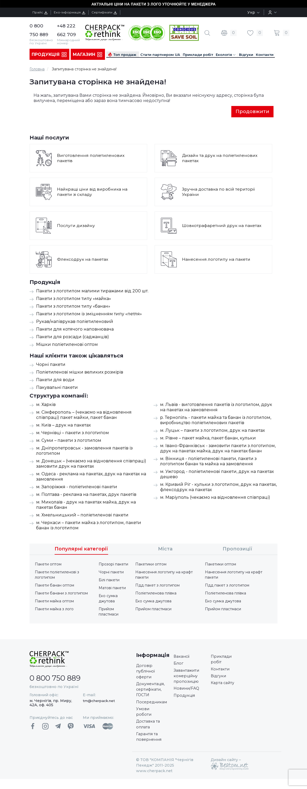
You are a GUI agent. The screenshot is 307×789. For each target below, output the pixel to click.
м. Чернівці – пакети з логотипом (72, 433)
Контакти (265, 54)
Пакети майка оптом (54, 601)
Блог (179, 664)
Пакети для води (55, 380)
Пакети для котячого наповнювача (75, 329)
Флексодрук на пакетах (83, 259)
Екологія (226, 54)
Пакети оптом (48, 564)
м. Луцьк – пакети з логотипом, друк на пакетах (212, 430)
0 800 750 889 (60, 678)
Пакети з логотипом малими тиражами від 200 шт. (92, 291)
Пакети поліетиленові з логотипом (57, 575)
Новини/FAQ (188, 692)
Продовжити (252, 112)
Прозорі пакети (113, 564)
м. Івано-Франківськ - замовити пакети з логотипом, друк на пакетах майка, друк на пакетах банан (218, 449)
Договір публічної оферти (146, 673)
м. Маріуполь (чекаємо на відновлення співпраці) (215, 497)
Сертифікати (116, 12)
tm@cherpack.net (99, 701)
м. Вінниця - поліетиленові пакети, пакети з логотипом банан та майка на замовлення (208, 462)
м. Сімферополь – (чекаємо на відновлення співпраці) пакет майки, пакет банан (84, 415)
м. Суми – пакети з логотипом (68, 440)
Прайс (42, 12)
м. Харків (46, 405)
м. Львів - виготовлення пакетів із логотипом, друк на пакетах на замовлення (216, 408)
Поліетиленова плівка (155, 593)
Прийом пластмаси (108, 612)
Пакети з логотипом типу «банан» (73, 306)
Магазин (88, 54)
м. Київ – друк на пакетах (63, 425)
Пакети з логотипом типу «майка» (73, 299)
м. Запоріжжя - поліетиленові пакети (76, 487)
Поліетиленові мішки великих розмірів (79, 372)
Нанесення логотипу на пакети (216, 259)
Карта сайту (223, 686)
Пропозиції (237, 549)
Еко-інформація (76, 12)
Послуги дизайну (76, 226)
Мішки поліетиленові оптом (67, 344)
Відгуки (246, 54)
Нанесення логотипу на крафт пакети (164, 575)
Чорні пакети (50, 364)
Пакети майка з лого (54, 609)
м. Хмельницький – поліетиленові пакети (82, 515)
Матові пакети (112, 588)
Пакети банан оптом (54, 585)
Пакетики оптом (150, 564)
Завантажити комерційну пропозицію (188, 679)
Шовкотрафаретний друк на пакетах (222, 226)
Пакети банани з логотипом (61, 593)
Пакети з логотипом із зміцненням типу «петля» (89, 314)
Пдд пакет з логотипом (157, 585)
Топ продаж (124, 54)
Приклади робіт (198, 54)
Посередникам (153, 707)
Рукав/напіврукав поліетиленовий (74, 322)
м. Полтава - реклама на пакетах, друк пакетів (86, 494)
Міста (165, 549)
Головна (37, 69)
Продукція (49, 54)
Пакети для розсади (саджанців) (72, 337)
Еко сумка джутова (108, 599)
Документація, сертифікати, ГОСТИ (152, 693)
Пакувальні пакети (57, 387)
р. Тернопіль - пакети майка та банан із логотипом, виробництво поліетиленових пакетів (215, 420)
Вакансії (182, 657)
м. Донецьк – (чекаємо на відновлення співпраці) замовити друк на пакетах (91, 464)
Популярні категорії (81, 549)
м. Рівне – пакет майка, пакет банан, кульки (208, 438)
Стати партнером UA (160, 54)
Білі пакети (109, 580)
